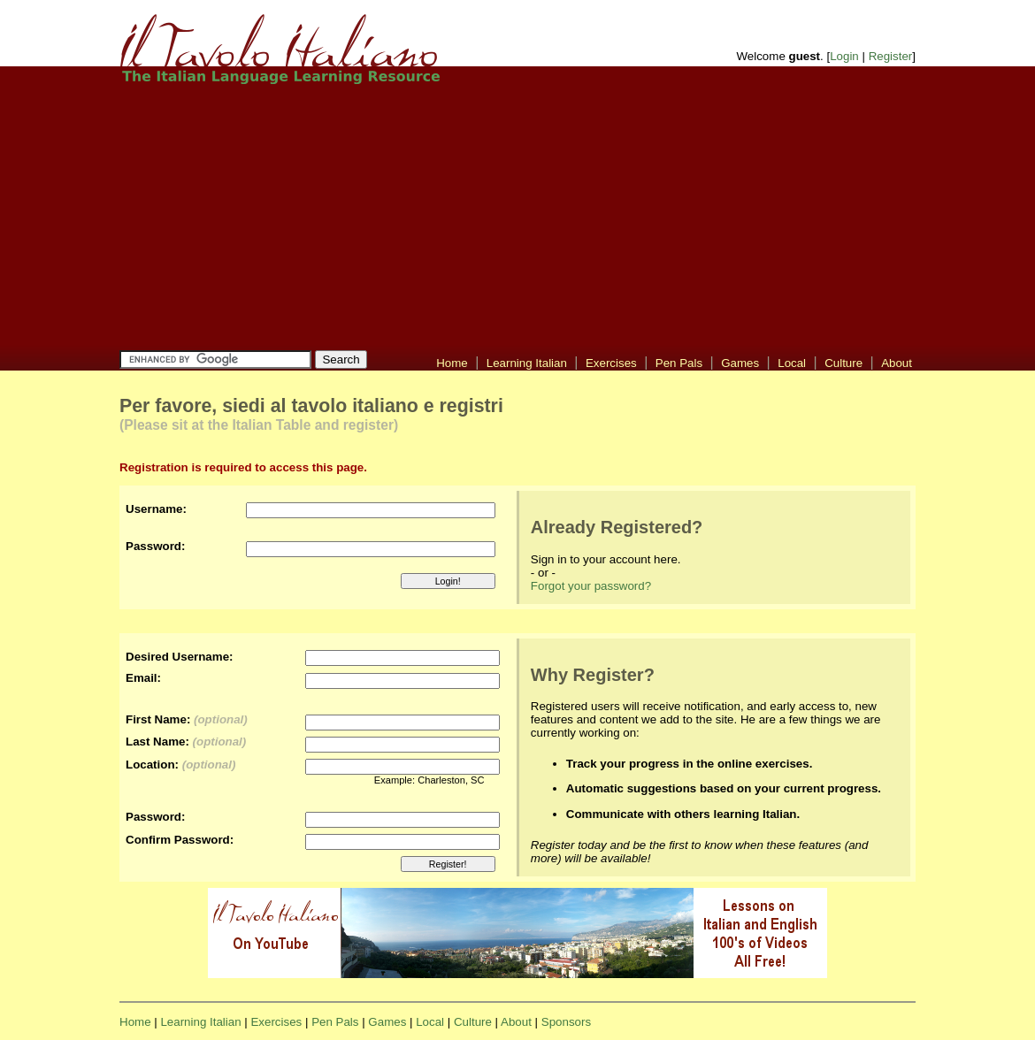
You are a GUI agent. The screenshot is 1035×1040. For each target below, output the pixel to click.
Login (844, 56)
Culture (843, 363)
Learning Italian (527, 363)
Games (740, 363)
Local (792, 363)
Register (891, 56)
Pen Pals (679, 363)
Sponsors (566, 1022)
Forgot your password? (591, 586)
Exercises (611, 363)
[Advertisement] (474, 216)
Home (452, 363)
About (896, 363)
